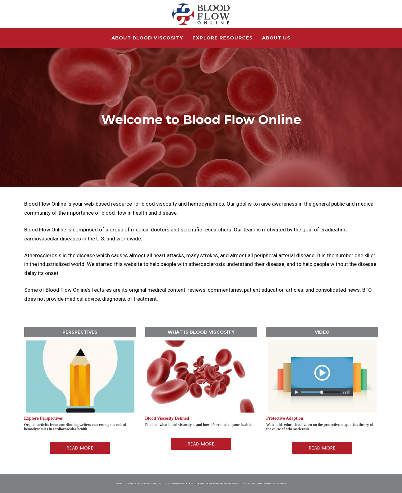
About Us (276, 38)
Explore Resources (222, 38)
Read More (80, 448)
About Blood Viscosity (147, 38)
